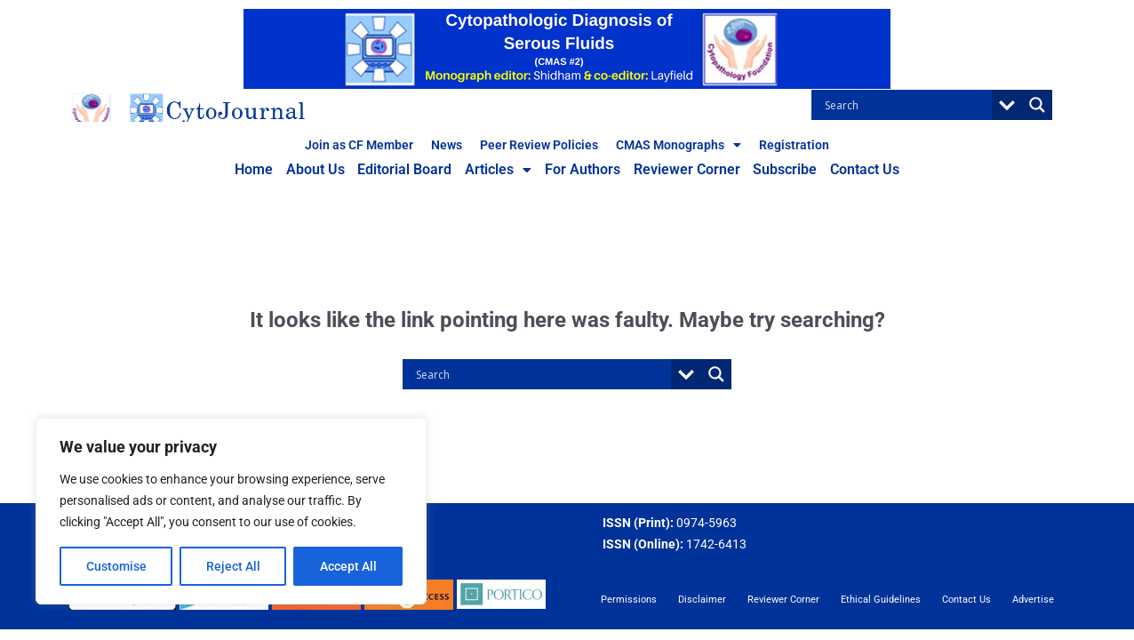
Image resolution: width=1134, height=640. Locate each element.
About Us (321, 171)
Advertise (1033, 599)
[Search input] (906, 105)
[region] (231, 511)
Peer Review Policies (539, 145)
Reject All (233, 566)
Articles (500, 171)
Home (263, 171)
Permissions (629, 599)
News (446, 145)
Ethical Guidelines (881, 599)
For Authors (581, 171)
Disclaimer (702, 599)
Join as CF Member (359, 145)
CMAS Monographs (678, 145)
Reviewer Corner (683, 171)
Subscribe (779, 171)
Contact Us (856, 171)
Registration (794, 145)
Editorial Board (409, 171)
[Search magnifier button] (1037, 105)
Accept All (348, 566)
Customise (116, 566)
